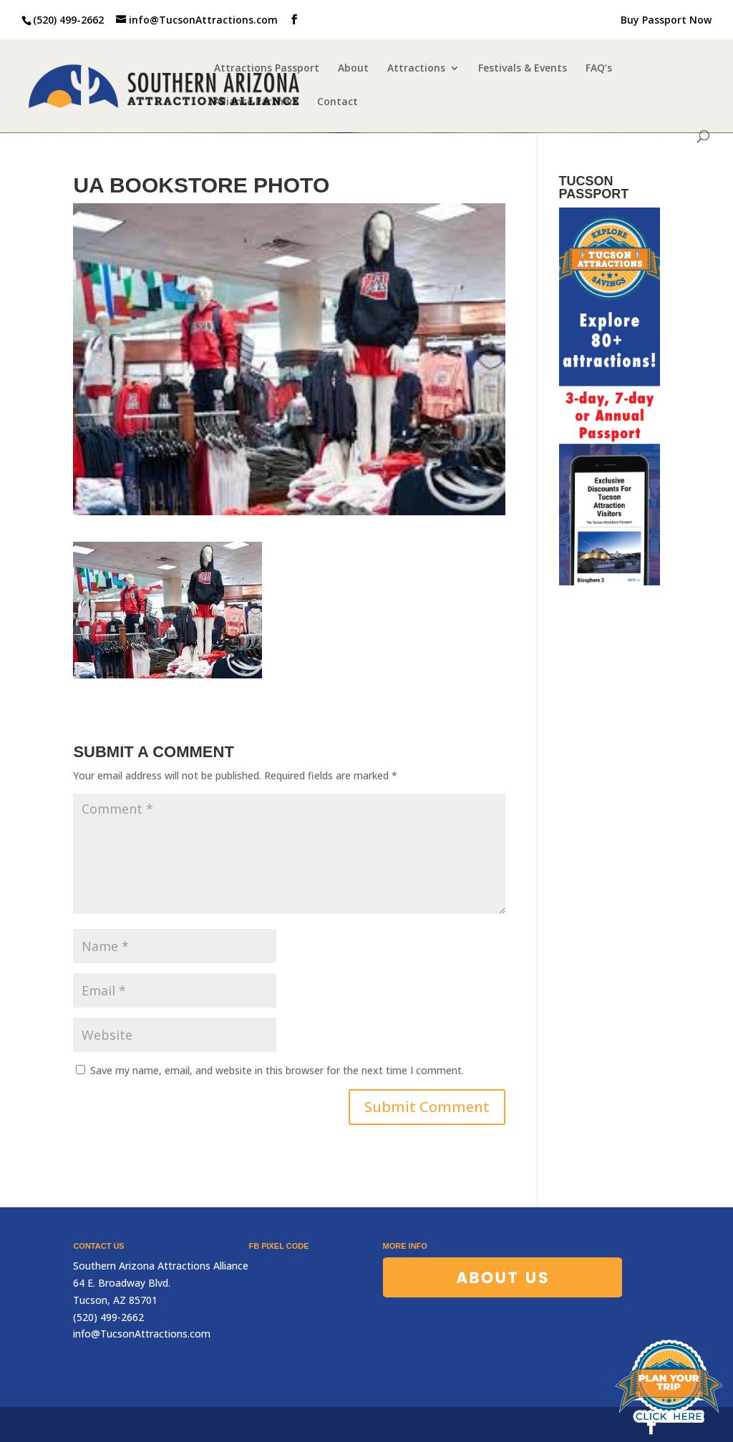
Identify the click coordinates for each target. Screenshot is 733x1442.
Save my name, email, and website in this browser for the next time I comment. (277, 1070)
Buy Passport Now (666, 20)
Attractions (416, 68)
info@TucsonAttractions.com (141, 1333)
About (353, 68)
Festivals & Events (522, 68)
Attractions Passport (266, 68)
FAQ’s (599, 68)
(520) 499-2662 (68, 19)
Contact (337, 102)
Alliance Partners (256, 102)
